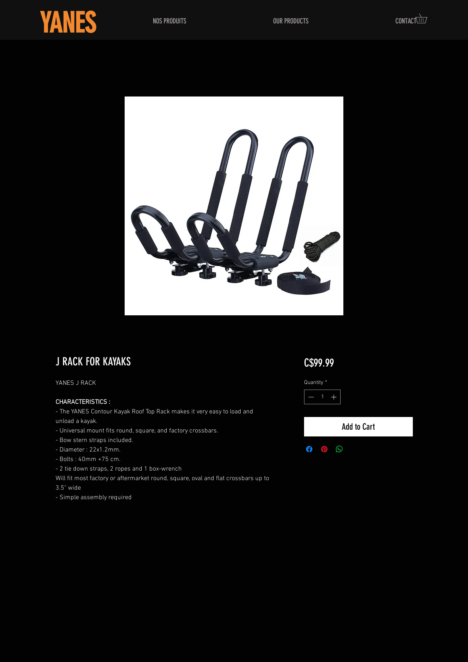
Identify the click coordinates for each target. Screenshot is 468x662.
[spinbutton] (322, 397)
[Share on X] (354, 449)
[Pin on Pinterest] (324, 449)
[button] (426, 18)
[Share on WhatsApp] (339, 449)
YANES (68, 23)
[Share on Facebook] (309, 449)
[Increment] (334, 397)
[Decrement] (310, 397)
